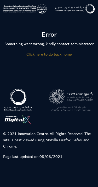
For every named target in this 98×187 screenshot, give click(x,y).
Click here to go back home (49, 54)
